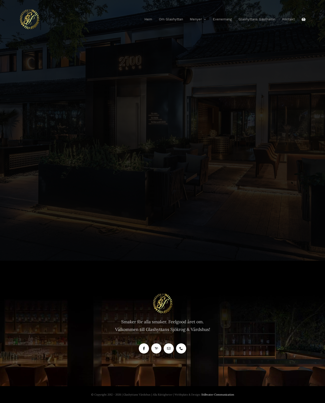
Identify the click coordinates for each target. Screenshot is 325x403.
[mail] (169, 348)
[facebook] (144, 348)
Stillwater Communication (217, 394)
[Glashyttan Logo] (162, 295)
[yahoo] (156, 348)
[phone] (181, 348)
